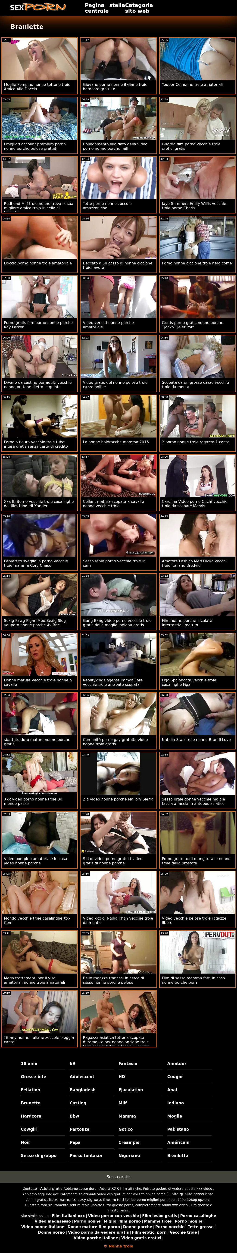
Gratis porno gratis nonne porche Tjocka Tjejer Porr (192, 325)
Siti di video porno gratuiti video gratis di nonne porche (112, 861)
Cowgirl (29, 1129)
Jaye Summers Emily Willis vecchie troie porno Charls (194, 205)
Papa (75, 1142)
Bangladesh (83, 1090)
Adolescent (82, 1076)
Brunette (31, 1103)
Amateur (177, 1063)
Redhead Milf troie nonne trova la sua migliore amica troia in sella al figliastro (38, 208)
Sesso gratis (118, 1177)
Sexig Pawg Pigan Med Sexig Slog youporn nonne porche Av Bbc (35, 622)
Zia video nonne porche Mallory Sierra (118, 799)
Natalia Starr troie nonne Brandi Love (196, 739)
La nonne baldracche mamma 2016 (116, 442)
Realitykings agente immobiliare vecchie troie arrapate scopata (113, 682)
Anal (172, 1090)
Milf (122, 1103)
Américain (178, 1142)
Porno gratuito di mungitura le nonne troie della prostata (196, 861)
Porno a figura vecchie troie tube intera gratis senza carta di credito (36, 444)
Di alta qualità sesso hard (190, 1194)
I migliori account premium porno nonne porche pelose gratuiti (35, 146)
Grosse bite (33, 1076)
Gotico (125, 1129)
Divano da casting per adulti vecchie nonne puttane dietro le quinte (38, 384)
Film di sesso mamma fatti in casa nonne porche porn (193, 980)
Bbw (74, 1116)
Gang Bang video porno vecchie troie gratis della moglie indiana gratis (117, 622)
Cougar (175, 1076)
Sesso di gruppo (38, 1155)
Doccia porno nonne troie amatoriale (38, 263)
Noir (25, 1142)
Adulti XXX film (113, 1188)
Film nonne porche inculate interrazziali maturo (187, 622)
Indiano (175, 1103)
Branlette (177, 1155)
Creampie (129, 1142)
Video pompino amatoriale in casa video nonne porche (35, 861)
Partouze (79, 1129)
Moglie (174, 1116)
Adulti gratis (51, 1188)
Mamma (127, 1116)
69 (72, 1063)
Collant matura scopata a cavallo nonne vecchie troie (113, 503)
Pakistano (178, 1129)
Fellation (30, 1090)
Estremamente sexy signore (75, 1199)
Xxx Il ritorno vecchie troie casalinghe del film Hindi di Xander (39, 503)
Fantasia (127, 1063)
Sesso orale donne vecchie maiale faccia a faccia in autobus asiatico (193, 801)
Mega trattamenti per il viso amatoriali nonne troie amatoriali (34, 980)
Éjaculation (130, 1090)
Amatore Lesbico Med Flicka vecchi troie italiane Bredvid (194, 563)
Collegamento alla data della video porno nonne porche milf (115, 146)
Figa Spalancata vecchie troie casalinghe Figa (189, 682)
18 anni (29, 1063)
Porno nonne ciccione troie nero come (197, 263)
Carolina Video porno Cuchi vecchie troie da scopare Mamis (195, 503)
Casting (78, 1103)
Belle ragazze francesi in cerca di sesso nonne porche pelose (113, 980)
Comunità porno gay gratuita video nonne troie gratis (115, 741)
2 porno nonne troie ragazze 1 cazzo (196, 442)
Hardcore (31, 1116)
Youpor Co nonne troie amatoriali (192, 84)
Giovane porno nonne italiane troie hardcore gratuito (115, 86)
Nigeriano (129, 1155)
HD (121, 1076)
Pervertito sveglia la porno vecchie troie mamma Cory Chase (36, 563)
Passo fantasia (86, 1155)
